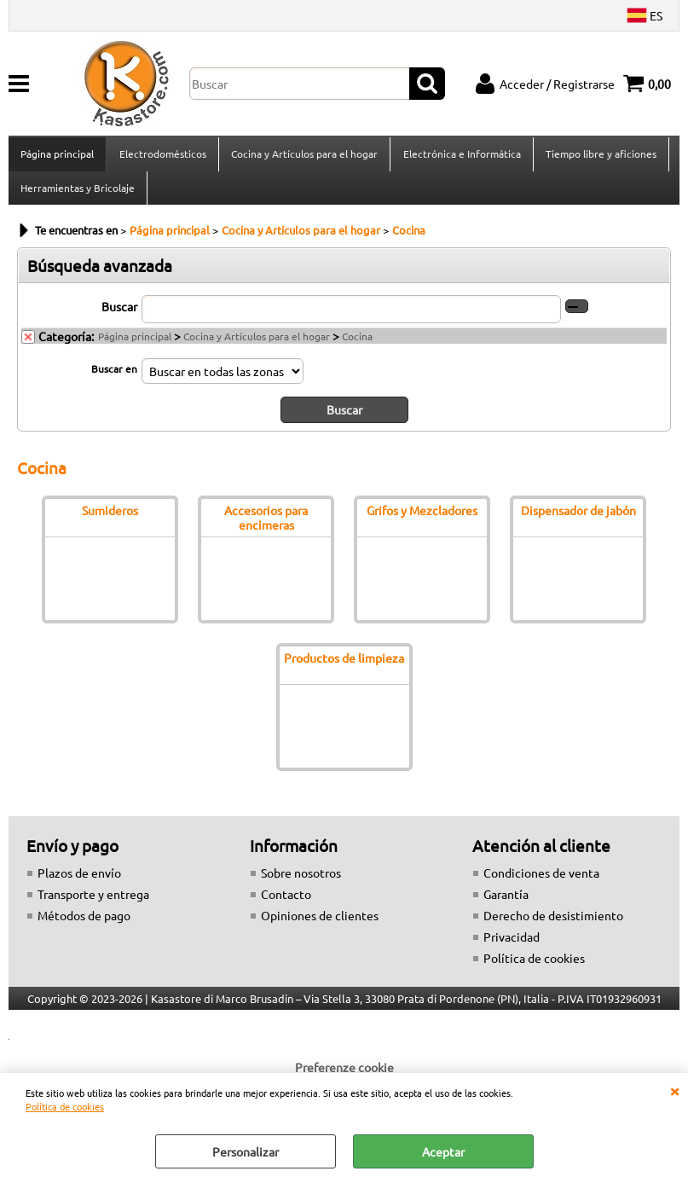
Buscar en (114, 379)
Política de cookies (65, 1106)
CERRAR (674, 1090)
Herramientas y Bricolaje (77, 195)
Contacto (286, 904)
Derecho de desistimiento (553, 925)
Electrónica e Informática (460, 156)
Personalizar (245, 1151)
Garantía (506, 904)
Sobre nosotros (301, 882)
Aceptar (443, 1151)
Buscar (119, 316)
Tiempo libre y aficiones (599, 156)
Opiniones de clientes (320, 925)
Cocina (357, 346)
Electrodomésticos (162, 156)
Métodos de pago (84, 925)
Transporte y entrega (93, 904)
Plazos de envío (79, 882)
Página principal (57, 156)
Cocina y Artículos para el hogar (303, 156)
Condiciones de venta (541, 882)
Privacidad (511, 946)
